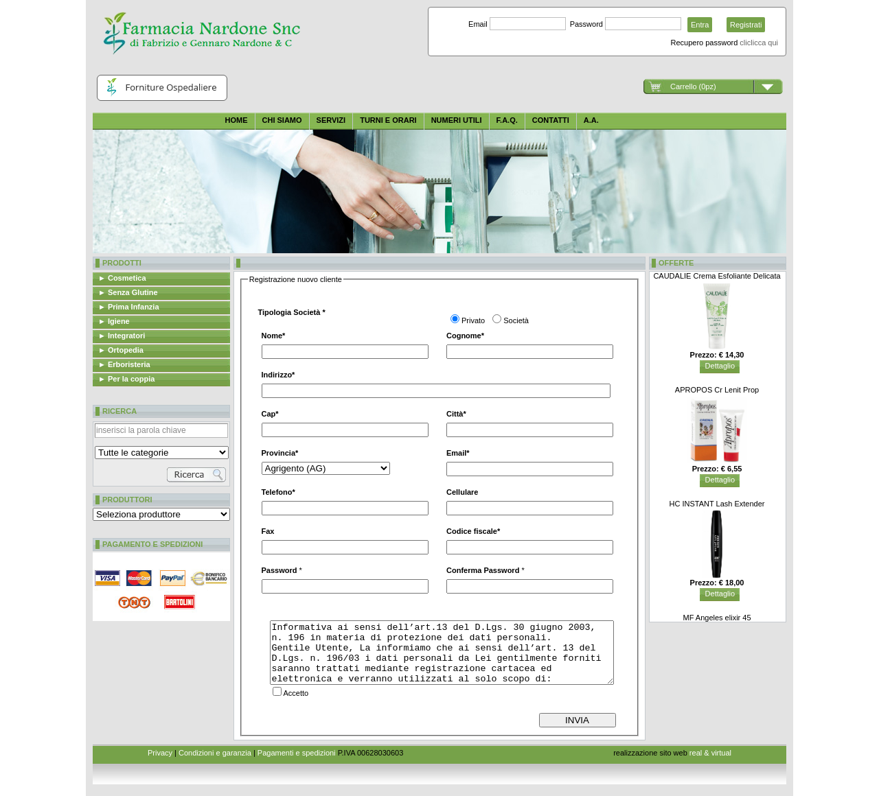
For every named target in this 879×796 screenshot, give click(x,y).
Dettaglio (720, 366)
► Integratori (121, 335)
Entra (700, 25)
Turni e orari (388, 120)
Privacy (160, 753)
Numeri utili (456, 120)
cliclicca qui (759, 42)
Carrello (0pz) (693, 86)
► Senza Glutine (128, 292)
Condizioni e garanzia (215, 753)
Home (236, 120)
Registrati (746, 25)
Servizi (331, 120)
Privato (473, 320)
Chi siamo (282, 120)
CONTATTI (550, 120)
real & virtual (710, 753)
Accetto (296, 693)
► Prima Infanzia (128, 307)
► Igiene (114, 321)
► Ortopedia (121, 350)
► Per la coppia (126, 379)
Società (516, 320)
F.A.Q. (507, 120)
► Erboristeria (124, 364)
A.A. (591, 120)
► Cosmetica (122, 278)
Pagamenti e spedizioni (297, 753)
